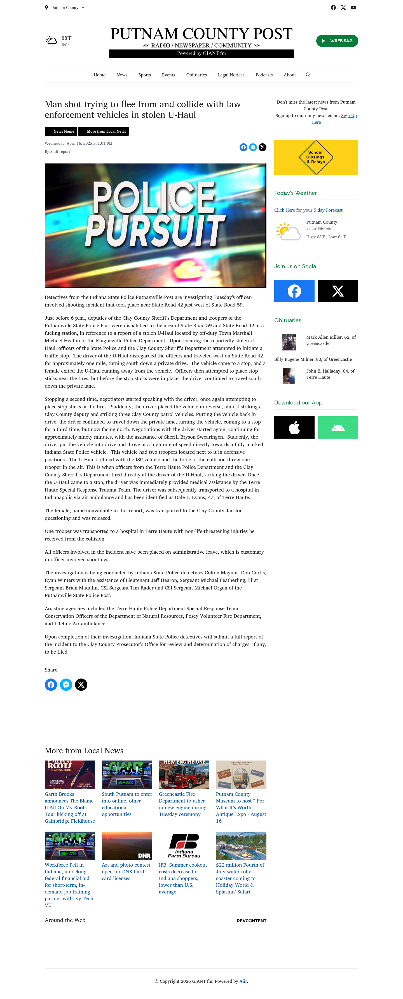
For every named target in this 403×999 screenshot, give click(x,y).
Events (168, 74)
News (122, 74)
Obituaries (196, 74)
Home (100, 74)
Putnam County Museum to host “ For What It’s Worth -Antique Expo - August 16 (241, 793)
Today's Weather (295, 192)
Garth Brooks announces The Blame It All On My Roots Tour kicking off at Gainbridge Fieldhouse (70, 793)
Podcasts (264, 74)
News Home (64, 131)
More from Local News (106, 131)
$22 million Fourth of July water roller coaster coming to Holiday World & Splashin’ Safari (241, 864)
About (290, 74)
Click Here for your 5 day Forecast (308, 210)
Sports (145, 74)
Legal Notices (231, 74)
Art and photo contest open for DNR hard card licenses (127, 857)
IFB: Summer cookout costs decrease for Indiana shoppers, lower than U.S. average (184, 864)
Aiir (243, 981)
